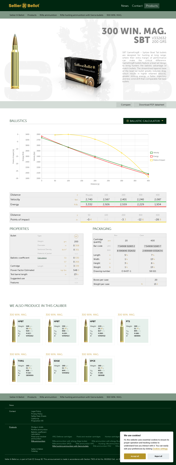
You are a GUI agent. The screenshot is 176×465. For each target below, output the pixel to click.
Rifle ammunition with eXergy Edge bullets (69, 441)
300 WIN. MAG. (114, 15)
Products (152, 5)
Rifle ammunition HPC (85, 444)
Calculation (42, 258)
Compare (124, 104)
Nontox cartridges (112, 437)
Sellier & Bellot (17, 15)
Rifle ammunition (48, 15)
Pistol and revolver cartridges (89, 437)
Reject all (158, 456)
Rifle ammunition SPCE (61, 444)
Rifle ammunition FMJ (102, 446)
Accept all (135, 456)
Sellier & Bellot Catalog (37, 450)
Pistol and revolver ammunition (38, 438)
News (125, 5)
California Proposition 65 (37, 420)
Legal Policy (36, 411)
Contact (137, 5)
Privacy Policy (36, 414)
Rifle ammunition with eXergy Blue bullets (109, 441)
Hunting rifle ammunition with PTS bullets (115, 444)
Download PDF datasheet (150, 104)
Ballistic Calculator (145, 121)
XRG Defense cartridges (62, 437)
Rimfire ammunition (39, 430)
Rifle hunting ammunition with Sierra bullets (81, 15)
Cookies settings (160, 449)
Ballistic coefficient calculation (38, 433)
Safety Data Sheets (38, 416)
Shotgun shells (37, 427)
